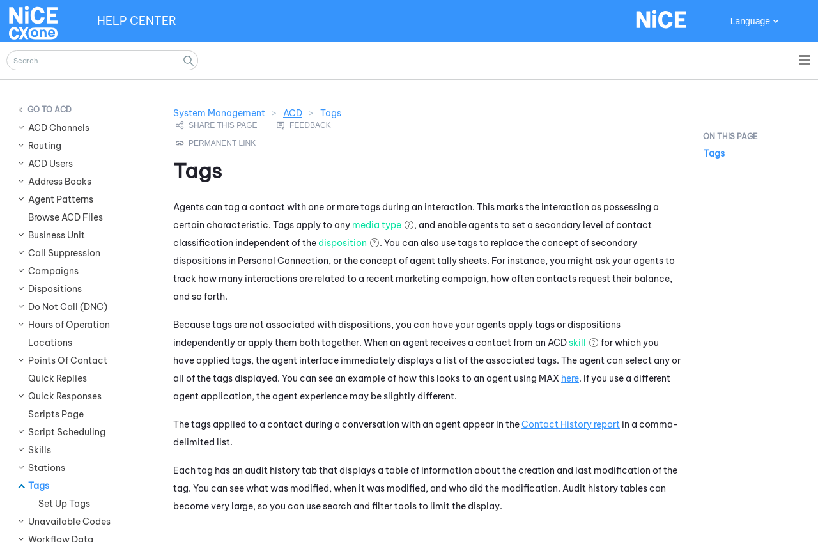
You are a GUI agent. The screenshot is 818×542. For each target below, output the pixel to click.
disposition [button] (342, 243)
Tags (714, 153)
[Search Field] (102, 60)
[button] (188, 60)
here (570, 378)
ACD (292, 113)
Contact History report (570, 424)
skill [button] (577, 342)
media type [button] (376, 225)
